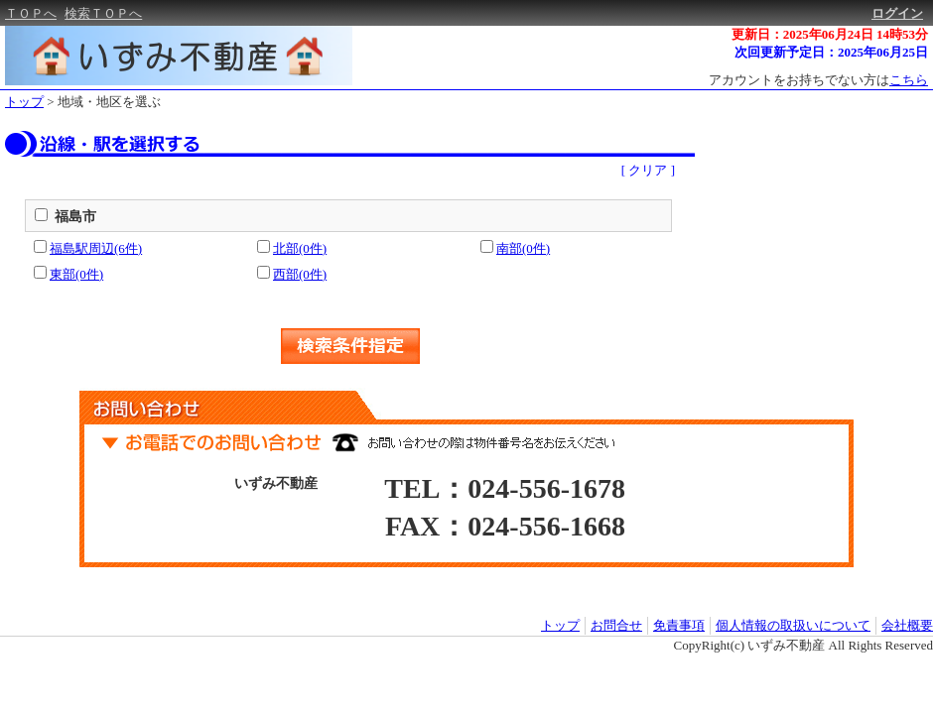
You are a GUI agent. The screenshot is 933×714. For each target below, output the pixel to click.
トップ (24, 101)
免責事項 (679, 625)
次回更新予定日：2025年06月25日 (831, 52)
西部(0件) (300, 274)
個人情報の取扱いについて (793, 625)
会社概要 (907, 625)
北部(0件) (300, 248)
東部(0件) (76, 274)
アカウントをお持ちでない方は (818, 79)
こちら (908, 79)
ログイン (897, 13)
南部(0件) (523, 248)
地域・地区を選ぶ (109, 101)
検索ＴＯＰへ (103, 13)
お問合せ (616, 625)
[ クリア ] (648, 170)
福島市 (75, 216)
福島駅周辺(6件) (96, 248)
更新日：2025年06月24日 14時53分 (830, 34)
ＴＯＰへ (31, 13)
